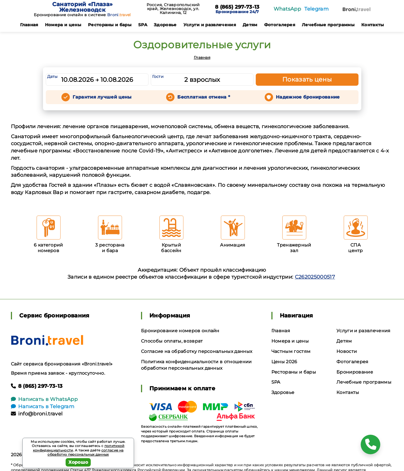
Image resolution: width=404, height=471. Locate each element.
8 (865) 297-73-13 (237, 7)
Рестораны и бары (110, 24)
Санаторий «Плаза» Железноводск (82, 7)
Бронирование (354, 372)
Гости (158, 76)
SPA (142, 24)
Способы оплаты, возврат (172, 341)
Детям (250, 24)
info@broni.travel (37, 414)
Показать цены (307, 79)
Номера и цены (63, 24)
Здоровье (165, 24)
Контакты (372, 24)
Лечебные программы (328, 24)
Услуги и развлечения (209, 24)
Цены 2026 (284, 361)
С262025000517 (315, 277)
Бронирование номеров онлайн (180, 330)
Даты (52, 76)
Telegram (316, 9)
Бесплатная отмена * (203, 97)
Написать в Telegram (42, 406)
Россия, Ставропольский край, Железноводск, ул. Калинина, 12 (173, 9)
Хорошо (78, 462)
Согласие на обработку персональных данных (196, 351)
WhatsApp (287, 9)
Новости (346, 351)
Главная (29, 24)
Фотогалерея (279, 24)
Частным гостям (290, 351)
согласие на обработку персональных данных (85, 452)
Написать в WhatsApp (44, 399)
